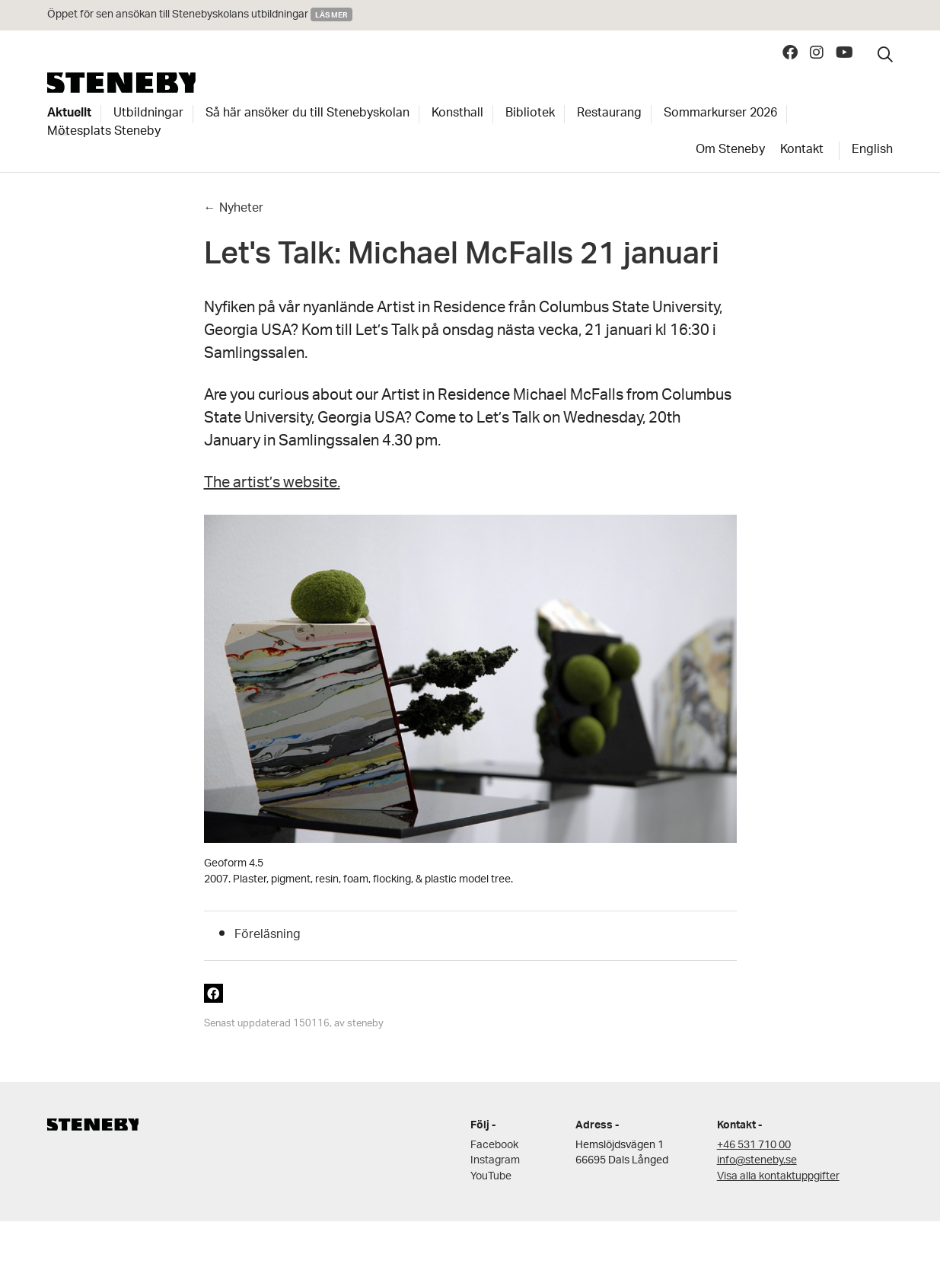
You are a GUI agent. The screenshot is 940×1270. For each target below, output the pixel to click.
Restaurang (609, 114)
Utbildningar (148, 114)
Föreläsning (267, 935)
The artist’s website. (272, 484)
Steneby (121, 82)
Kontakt (802, 151)
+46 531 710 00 (754, 1145)
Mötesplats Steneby (104, 132)
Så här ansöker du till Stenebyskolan (307, 114)
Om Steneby (730, 151)
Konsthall (457, 114)
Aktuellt (69, 114)
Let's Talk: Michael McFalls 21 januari (461, 258)
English (872, 151)
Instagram (495, 1161)
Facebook (494, 1145)
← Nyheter (233, 209)
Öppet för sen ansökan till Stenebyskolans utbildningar (179, 15)
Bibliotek (530, 114)
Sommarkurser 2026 (720, 114)
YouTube (490, 1177)
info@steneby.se (757, 1161)
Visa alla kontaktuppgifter (778, 1177)
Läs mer (331, 14)
